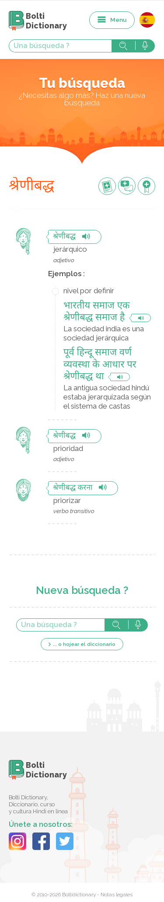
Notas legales (117, 895)
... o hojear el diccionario (84, 644)
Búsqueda (123, 45)
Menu (118, 19)
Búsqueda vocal (145, 45)
